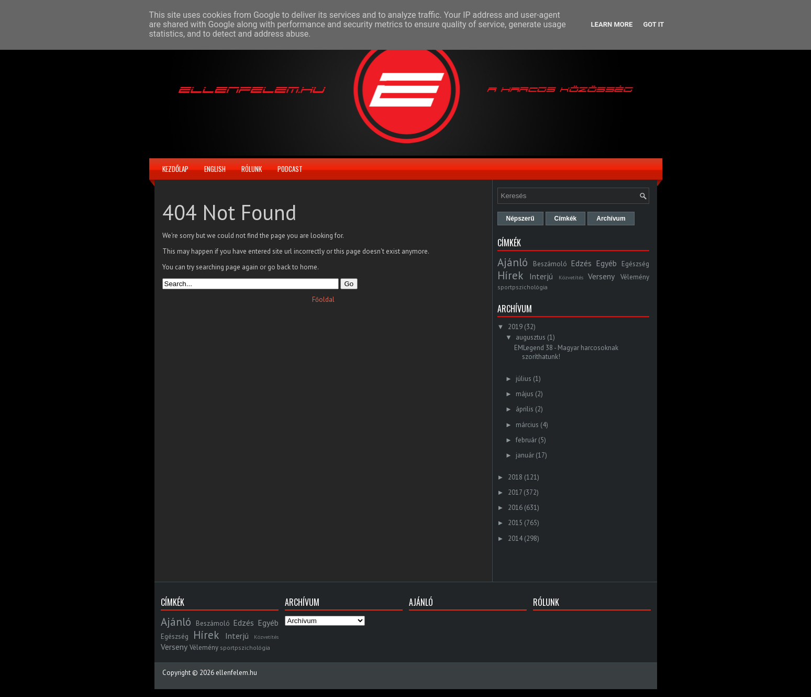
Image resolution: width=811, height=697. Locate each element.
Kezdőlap (175, 169)
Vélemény (634, 277)
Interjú (541, 276)
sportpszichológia (522, 287)
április (525, 409)
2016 (515, 507)
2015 (515, 522)
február (526, 439)
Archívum (610, 218)
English (215, 169)
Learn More (612, 24)
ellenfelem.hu (236, 672)
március (527, 424)
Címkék (565, 218)
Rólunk (251, 169)
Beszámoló (550, 263)
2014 (515, 538)
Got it (653, 24)
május (525, 393)
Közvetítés (571, 277)
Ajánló (512, 262)
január (525, 455)
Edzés (581, 263)
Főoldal (323, 299)
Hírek (510, 275)
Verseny (601, 276)
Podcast (290, 169)
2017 (515, 492)
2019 (515, 326)
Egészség (635, 263)
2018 (515, 477)
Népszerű (520, 218)
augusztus (531, 337)
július (523, 378)
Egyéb (606, 263)
